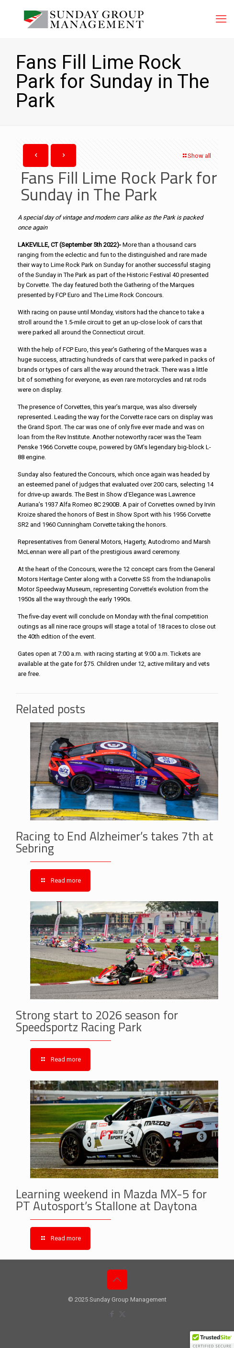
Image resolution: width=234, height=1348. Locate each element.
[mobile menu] (221, 19)
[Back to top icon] (117, 1280)
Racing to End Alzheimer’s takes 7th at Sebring (114, 842)
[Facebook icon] (112, 1314)
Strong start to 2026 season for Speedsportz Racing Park (97, 1021)
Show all (196, 155)
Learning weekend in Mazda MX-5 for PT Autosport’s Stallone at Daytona (111, 1200)
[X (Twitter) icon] (122, 1314)
